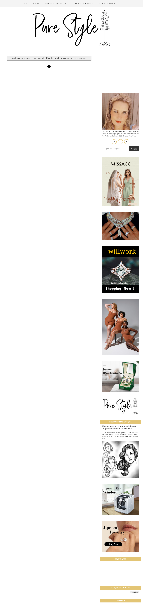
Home (25, 4)
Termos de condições (82, 4)
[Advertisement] (120, 71)
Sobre (36, 4)
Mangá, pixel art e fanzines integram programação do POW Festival (119, 427)
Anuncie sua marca (108, 4)
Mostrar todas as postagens (73, 58)
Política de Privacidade (56, 4)
